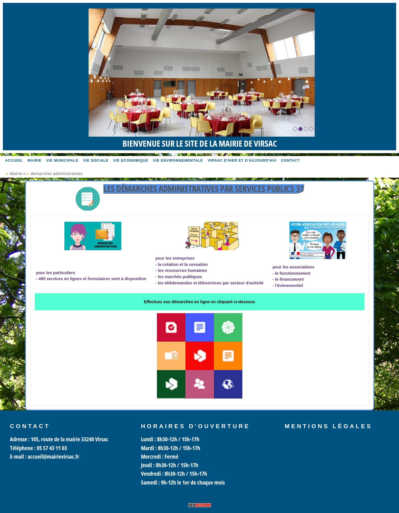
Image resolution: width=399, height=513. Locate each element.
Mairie (35, 161)
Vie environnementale (178, 161)
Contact (290, 161)
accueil (14, 161)
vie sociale (96, 161)
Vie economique (130, 161)
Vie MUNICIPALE (62, 161)
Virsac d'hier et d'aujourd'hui (242, 161)
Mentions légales (329, 426)
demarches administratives (56, 173)
